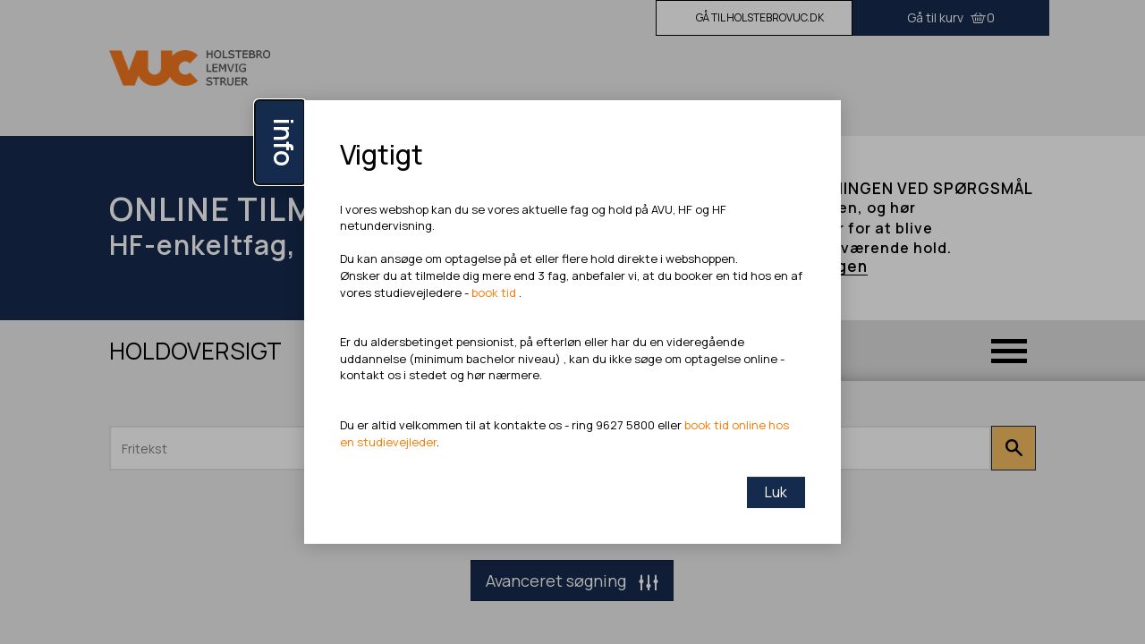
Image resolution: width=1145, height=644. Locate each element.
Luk (776, 492)
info (284, 142)
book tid (495, 292)
